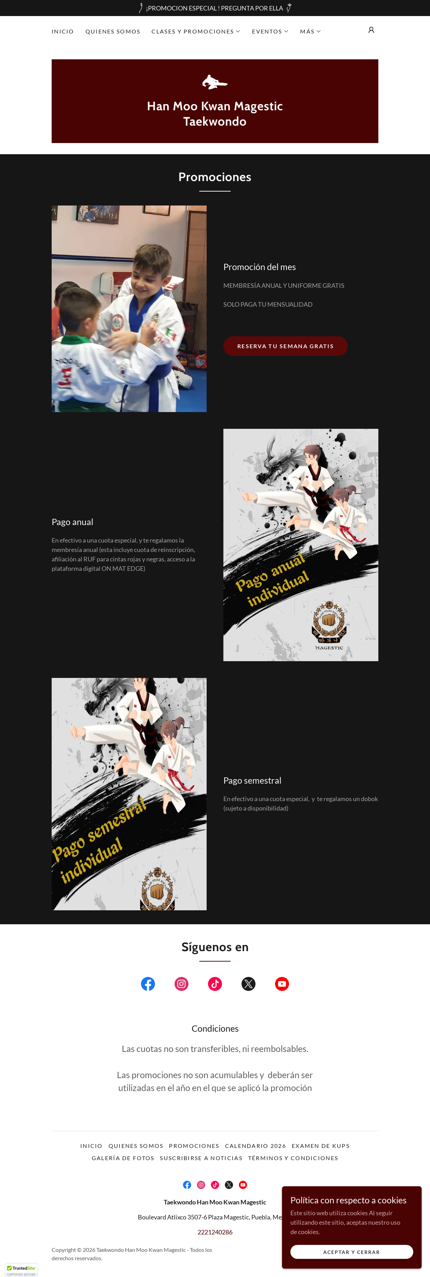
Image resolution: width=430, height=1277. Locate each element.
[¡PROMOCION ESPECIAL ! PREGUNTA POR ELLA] (215, 8)
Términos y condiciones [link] (293, 1158)
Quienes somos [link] (113, 31)
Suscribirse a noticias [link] (201, 1158)
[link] (215, 82)
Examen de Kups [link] (321, 1145)
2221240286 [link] (215, 1232)
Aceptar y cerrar (351, 1252)
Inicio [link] (63, 31)
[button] (196, 31)
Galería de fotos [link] (123, 1158)
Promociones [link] (194, 1145)
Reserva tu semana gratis (285, 346)
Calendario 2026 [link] (255, 1145)
